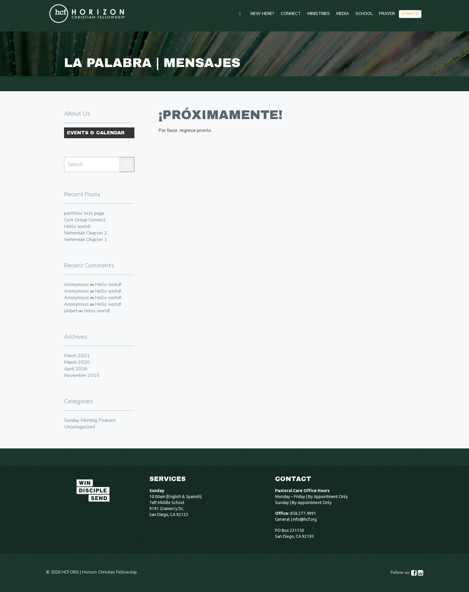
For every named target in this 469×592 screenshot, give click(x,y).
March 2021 (77, 355)
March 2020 (77, 362)
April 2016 (75, 369)
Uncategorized (79, 427)
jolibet (71, 311)
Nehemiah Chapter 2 (85, 233)
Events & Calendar (96, 132)
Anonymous (76, 284)
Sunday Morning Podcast (90, 420)
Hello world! (77, 226)
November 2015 (81, 375)
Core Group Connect (85, 220)
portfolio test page (84, 213)
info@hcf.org (305, 519)
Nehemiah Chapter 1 (85, 239)
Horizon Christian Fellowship (109, 572)
